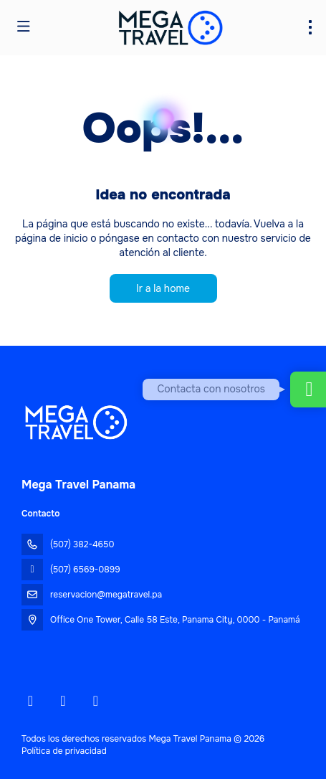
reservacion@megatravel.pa (106, 594)
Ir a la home (163, 288)
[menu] (310, 27)
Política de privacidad (64, 751)
